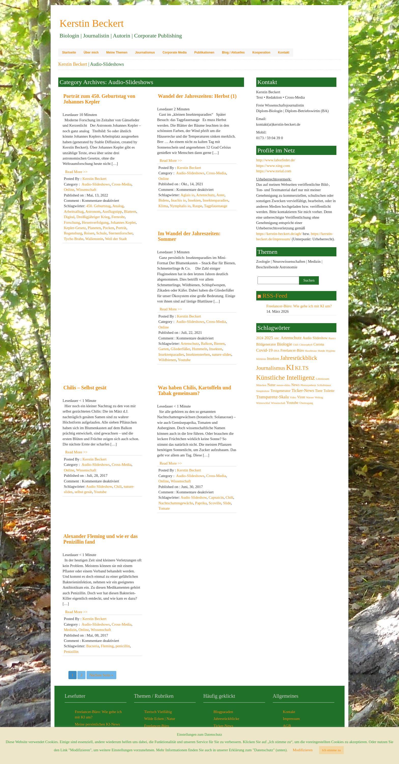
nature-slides (221, 354)
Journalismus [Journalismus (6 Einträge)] (270, 368)
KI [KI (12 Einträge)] (290, 367)
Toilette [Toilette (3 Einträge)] (328, 391)
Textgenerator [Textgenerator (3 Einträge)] (280, 391)
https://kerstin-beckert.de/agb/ (279, 234)
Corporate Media (175, 52)
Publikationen (204, 52)
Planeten (94, 228)
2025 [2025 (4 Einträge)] (268, 337)
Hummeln (199, 349)
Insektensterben (198, 354)
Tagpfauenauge (215, 206)
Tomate (164, 508)
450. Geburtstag (98, 206)
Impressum (291, 719)
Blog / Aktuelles (233, 52)
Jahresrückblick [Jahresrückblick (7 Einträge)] (298, 357)
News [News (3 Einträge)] (295, 385)
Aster (220, 195)
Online (69, 190)
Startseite (69, 52)
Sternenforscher (121, 233)
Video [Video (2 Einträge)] (293, 397)
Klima (163, 206)
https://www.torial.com (273, 171)
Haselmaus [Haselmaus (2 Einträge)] (311, 350)
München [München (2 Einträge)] (261, 385)
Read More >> (76, 172)
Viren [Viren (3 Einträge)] (301, 397)
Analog (117, 206)
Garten (164, 349)
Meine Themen (116, 52)
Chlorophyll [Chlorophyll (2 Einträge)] (305, 344)
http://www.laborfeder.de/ (275, 160)
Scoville (215, 503)
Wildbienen (167, 360)
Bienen (219, 343)
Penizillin (71, 652)
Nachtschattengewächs (176, 503)
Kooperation (261, 52)
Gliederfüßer (180, 349)
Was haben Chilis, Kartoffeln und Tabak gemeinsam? (194, 390)
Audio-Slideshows (96, 184)
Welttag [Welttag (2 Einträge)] (319, 397)
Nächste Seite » (101, 675)
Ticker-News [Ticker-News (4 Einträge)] (302, 390)
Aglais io (188, 195)
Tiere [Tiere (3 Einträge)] (319, 391)
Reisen (89, 233)
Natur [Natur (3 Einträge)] (271, 385)
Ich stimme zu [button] (331, 750)
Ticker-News (223, 726)
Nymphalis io (180, 206)
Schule (101, 233)
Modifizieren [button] (302, 750)
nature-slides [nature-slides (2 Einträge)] (283, 385)
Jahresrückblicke (226, 719)
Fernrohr (118, 217)
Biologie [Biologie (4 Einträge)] (284, 344)
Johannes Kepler (123, 222)
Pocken (108, 228)
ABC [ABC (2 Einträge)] (277, 338)
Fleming (107, 646)
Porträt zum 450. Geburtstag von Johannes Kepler (99, 98)
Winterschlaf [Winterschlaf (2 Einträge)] (263, 403)
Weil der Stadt (116, 239)
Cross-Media (122, 184)
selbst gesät (83, 492)
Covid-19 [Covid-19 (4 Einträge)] (264, 350)
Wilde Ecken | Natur (159, 719)
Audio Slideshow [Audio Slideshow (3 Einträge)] (315, 338)
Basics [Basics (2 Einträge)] (332, 338)
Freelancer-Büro (156, 726)
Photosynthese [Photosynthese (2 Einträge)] (308, 385)
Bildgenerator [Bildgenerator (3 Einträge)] (266, 344)
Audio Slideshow (99, 486)
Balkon (206, 343)
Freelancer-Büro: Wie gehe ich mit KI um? (299, 306)
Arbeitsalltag (73, 211)
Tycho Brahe (73, 239)
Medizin (70, 630)
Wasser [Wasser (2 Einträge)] (310, 397)
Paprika (201, 503)
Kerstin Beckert (72, 64)
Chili (118, 486)
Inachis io (178, 200)
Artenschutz (205, 195)
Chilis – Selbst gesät (84, 387)
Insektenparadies (215, 200)
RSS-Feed (275, 295)
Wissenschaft (86, 190)
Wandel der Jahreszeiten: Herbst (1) (197, 96)
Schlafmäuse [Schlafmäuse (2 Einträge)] (324, 385)
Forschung (72, 222)
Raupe (197, 206)
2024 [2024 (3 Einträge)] (259, 338)
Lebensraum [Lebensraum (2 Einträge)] (322, 378)
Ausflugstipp (112, 211)
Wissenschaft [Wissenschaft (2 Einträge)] (278, 403)
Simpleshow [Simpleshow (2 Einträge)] (263, 391)
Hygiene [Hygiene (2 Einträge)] (330, 350)
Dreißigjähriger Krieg (92, 217)
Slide (227, 503)
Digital (69, 217)
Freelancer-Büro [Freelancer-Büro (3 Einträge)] (292, 350)
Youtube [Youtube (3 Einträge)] (292, 403)
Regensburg (73, 233)
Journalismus (145, 52)
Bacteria (92, 646)
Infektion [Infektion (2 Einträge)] (261, 359)
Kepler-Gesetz (75, 228)
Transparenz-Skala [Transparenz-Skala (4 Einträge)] (272, 396)
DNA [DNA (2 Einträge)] (276, 350)
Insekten (194, 200)
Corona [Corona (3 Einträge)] (319, 344)
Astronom (93, 211)
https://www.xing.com (273, 166)
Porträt (121, 228)
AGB (287, 726)
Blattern (130, 211)
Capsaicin (216, 497)
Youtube (184, 360)
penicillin (123, 646)
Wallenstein (94, 239)
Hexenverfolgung (95, 222)
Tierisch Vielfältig (158, 712)
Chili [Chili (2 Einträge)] (295, 344)
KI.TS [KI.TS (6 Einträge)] (301, 368)
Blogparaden (223, 712)
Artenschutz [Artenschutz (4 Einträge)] (291, 337)
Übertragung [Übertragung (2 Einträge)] (306, 403)
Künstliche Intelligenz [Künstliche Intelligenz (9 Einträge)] (285, 377)
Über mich (91, 52)
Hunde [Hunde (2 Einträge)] (321, 350)
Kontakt (283, 52)
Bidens (164, 200)
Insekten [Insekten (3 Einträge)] (273, 359)
